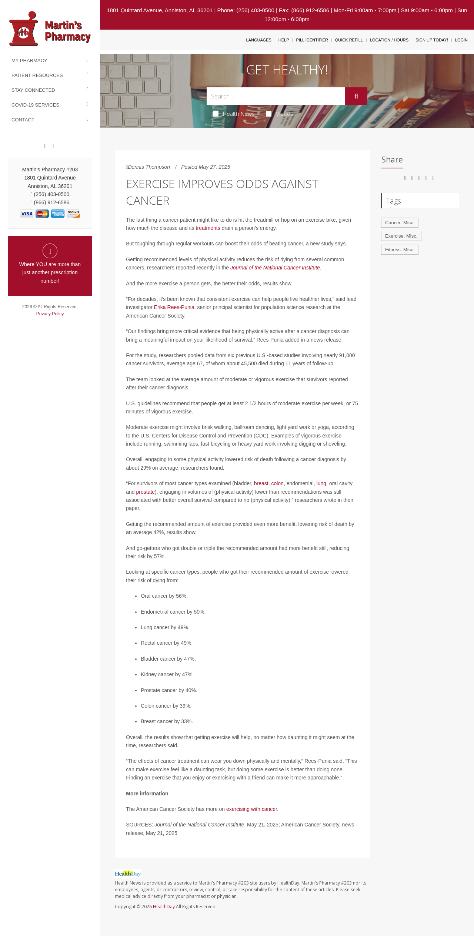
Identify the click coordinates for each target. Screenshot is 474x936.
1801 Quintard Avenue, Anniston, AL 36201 (160, 10)
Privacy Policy (50, 313)
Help (283, 40)
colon (277, 483)
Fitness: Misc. (399, 249)
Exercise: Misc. (401, 236)
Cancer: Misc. (399, 222)
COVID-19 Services (35, 105)
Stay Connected (33, 90)
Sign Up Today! (431, 40)
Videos (279, 113)
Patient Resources (37, 75)
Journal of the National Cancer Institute (275, 268)
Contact (22, 120)
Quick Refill (349, 40)
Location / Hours (389, 40)
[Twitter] (52, 146)
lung (321, 483)
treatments (208, 228)
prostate (145, 492)
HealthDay (164, 906)
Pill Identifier (312, 40)
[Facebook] (45, 146)
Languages (258, 40)
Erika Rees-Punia (174, 307)
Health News (234, 113)
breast (261, 483)
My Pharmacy (29, 60)
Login (461, 40)
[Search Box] (276, 96)
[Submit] (356, 96)
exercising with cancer (251, 809)
